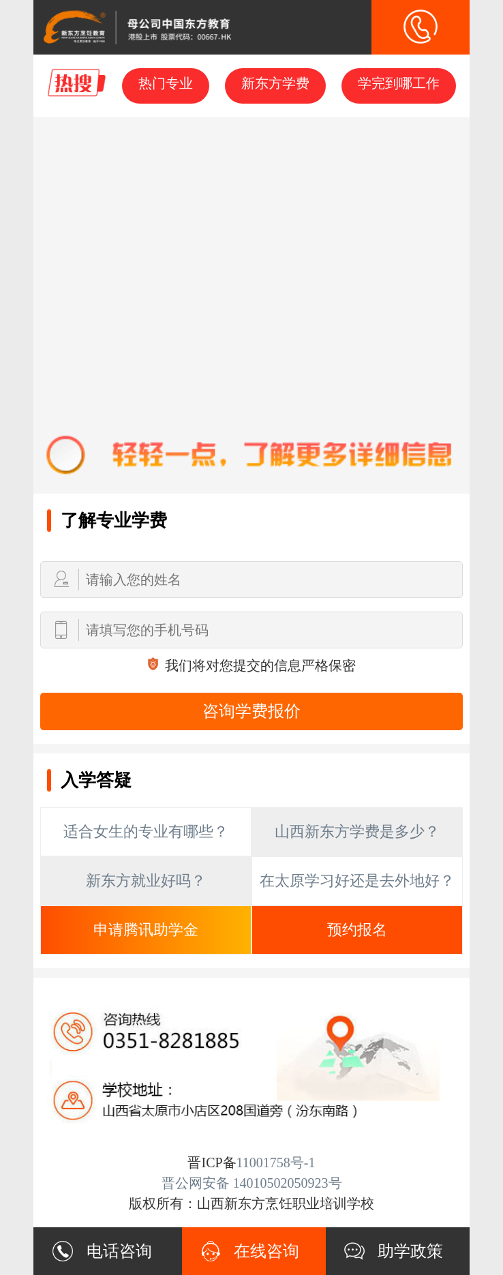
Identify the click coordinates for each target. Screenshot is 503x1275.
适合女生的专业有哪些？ (145, 831)
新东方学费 (275, 83)
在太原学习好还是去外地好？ (357, 880)
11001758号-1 (276, 1162)
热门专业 (165, 83)
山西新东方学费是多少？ (357, 831)
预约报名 (357, 929)
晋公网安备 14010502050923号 (252, 1182)
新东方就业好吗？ (146, 880)
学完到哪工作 (399, 83)
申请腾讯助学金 (145, 929)
